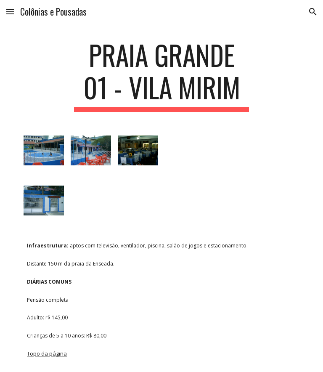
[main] (161, 75)
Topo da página (47, 353)
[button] (10, 11)
